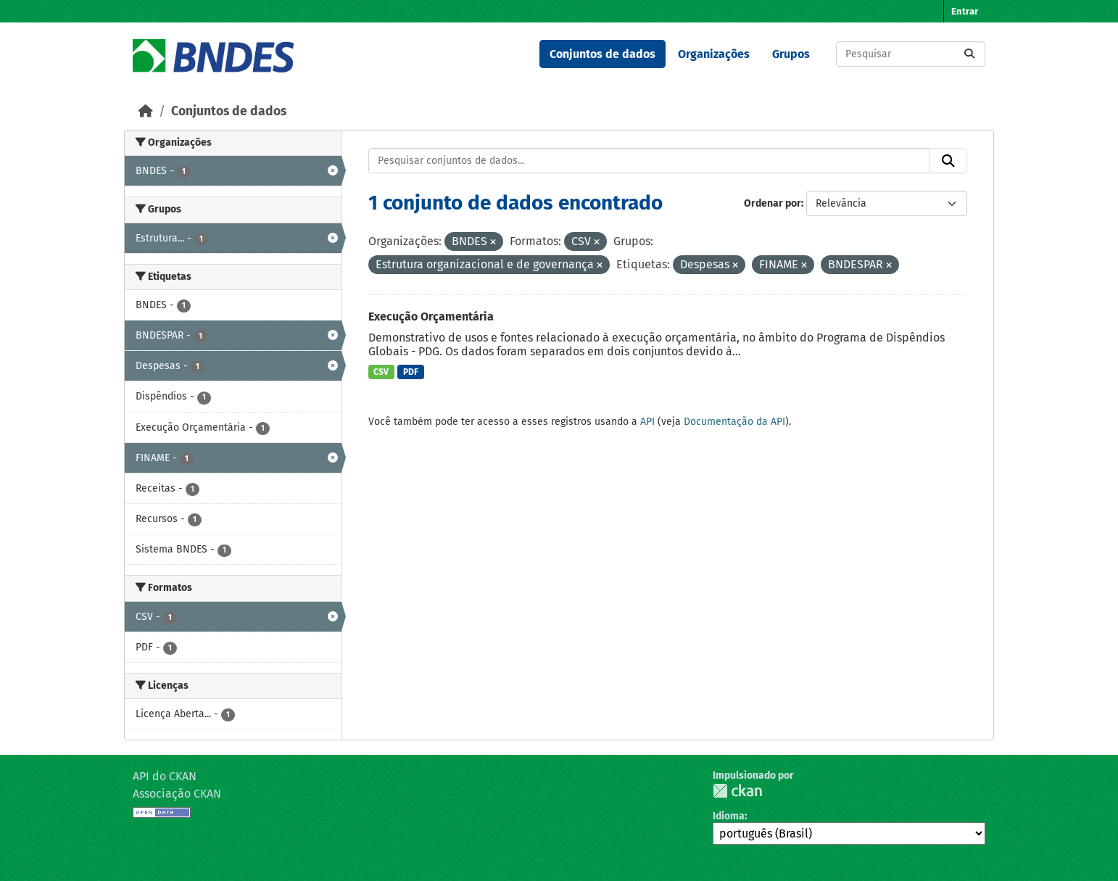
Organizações (714, 54)
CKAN (737, 790)
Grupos (791, 54)
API (647, 421)
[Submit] (969, 54)
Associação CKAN (177, 794)
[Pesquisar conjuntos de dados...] (910, 54)
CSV (381, 372)
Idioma (729, 816)
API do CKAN (164, 776)
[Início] (145, 111)
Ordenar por (772, 203)
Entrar (964, 11)
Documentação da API (734, 421)
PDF (410, 372)
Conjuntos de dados (602, 54)
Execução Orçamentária (431, 316)
